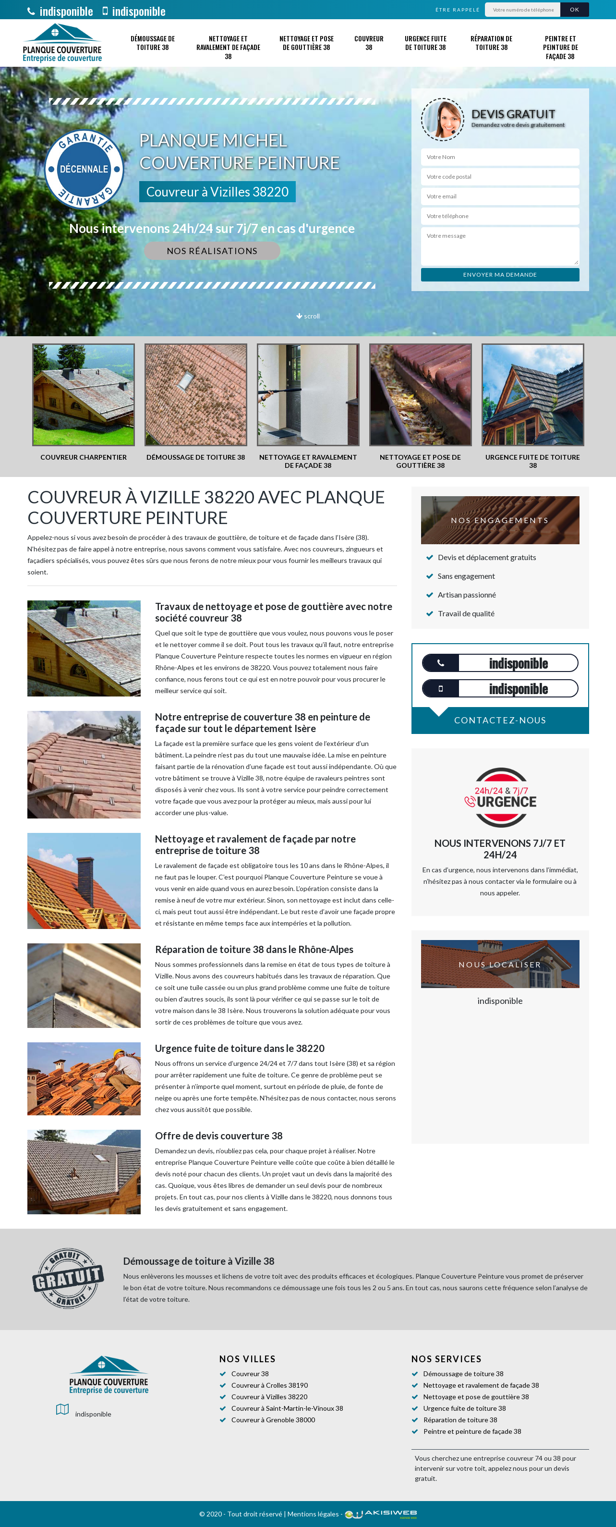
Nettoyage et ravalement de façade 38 (228, 47)
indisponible (60, 10)
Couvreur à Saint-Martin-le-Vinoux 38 (287, 1408)
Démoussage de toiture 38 (153, 42)
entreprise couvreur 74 (508, 1458)
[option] (83, 402)
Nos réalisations (212, 250)
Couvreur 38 (369, 42)
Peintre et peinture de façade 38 (560, 47)
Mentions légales (313, 1514)
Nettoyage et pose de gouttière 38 (306, 42)
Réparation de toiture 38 (491, 42)
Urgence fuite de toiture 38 (426, 42)
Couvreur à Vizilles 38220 (269, 1397)
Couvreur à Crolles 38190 (269, 1385)
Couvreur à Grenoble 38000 (273, 1420)
